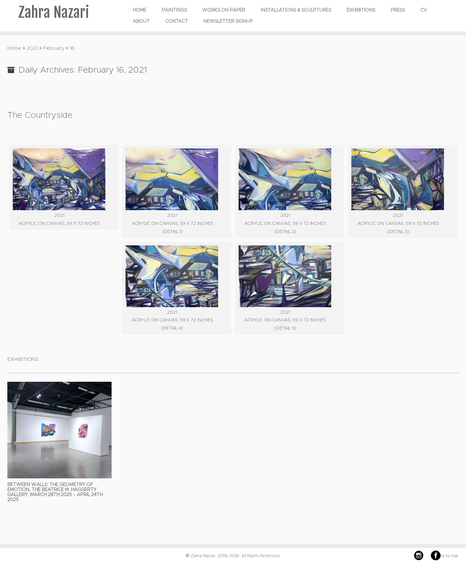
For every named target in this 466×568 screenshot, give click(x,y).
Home (139, 10)
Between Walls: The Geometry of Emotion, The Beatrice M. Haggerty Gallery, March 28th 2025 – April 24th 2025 (55, 492)
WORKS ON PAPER (223, 10)
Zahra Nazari (53, 13)
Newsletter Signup (228, 21)
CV (423, 10)
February (53, 48)
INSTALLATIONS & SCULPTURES (296, 10)
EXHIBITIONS (361, 10)
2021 (32, 48)
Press (398, 10)
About (141, 21)
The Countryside (40, 115)
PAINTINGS (174, 10)
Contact (176, 21)
